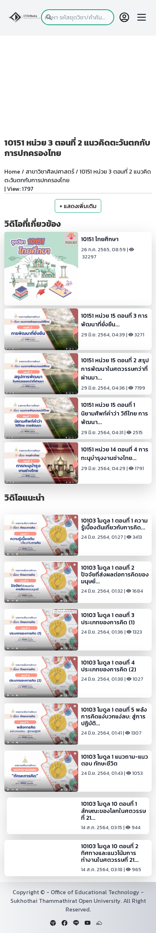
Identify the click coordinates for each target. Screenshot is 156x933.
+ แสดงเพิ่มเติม (78, 206)
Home (12, 171)
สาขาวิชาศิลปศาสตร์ (50, 171)
